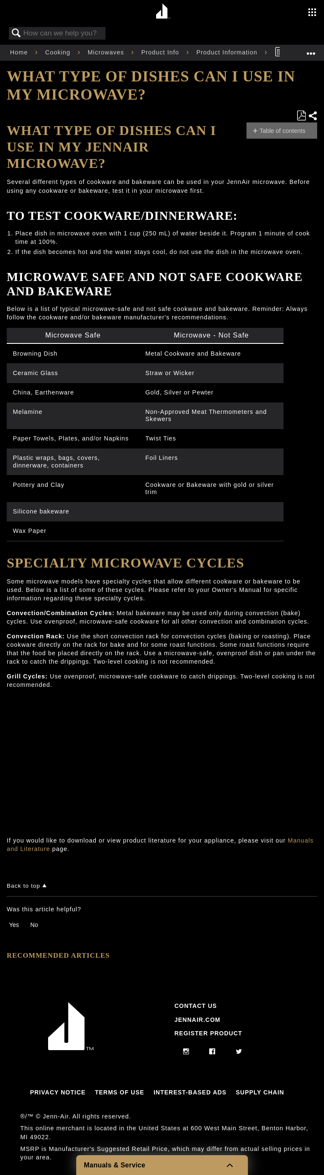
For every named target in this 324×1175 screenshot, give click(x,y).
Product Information (227, 52)
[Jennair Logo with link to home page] (71, 1048)
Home (20, 52)
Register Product (208, 1033)
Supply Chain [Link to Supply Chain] (260, 1092)
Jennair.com (197, 1019)
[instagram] (186, 1051)
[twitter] (239, 1051)
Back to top (23, 886)
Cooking (59, 52)
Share (312, 116)
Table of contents (282, 130)
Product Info (161, 52)
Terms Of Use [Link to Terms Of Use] (119, 1092)
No (34, 924)
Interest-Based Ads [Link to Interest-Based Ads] (190, 1092)
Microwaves (107, 52)
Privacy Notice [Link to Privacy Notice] (58, 1092)
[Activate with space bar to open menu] (312, 13)
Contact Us (195, 1005)
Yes (14, 924)
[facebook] (212, 1051)
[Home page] (163, 11)
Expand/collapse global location (311, 50)
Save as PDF (301, 116)
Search (16, 33)
